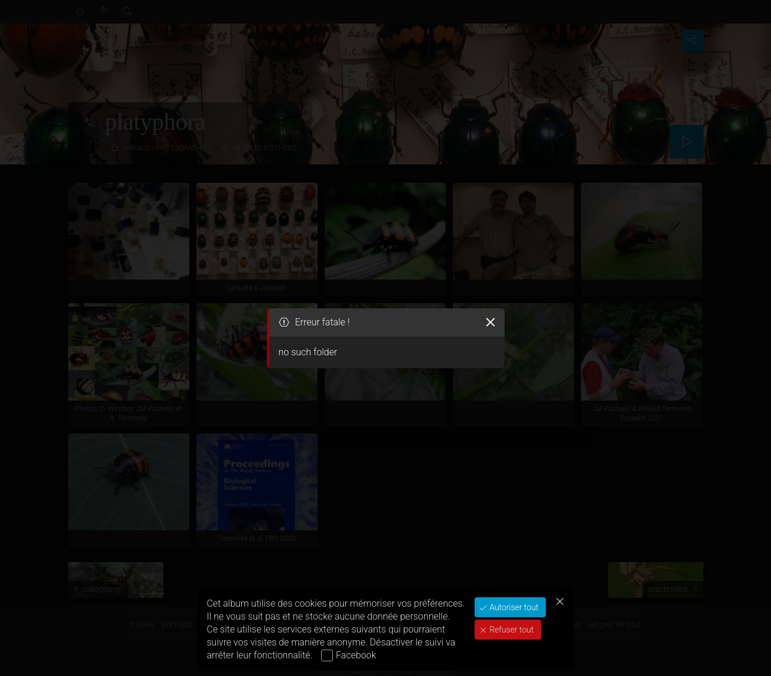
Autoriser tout (513, 607)
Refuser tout (511, 629)
